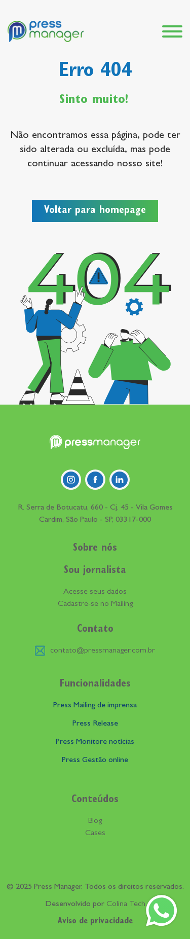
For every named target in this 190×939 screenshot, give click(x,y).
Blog (95, 821)
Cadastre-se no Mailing (95, 604)
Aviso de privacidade (95, 922)
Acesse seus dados (95, 592)
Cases (95, 833)
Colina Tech (125, 904)
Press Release (95, 724)
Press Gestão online (95, 760)
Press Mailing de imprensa (95, 706)
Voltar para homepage (95, 211)
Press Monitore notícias (95, 742)
